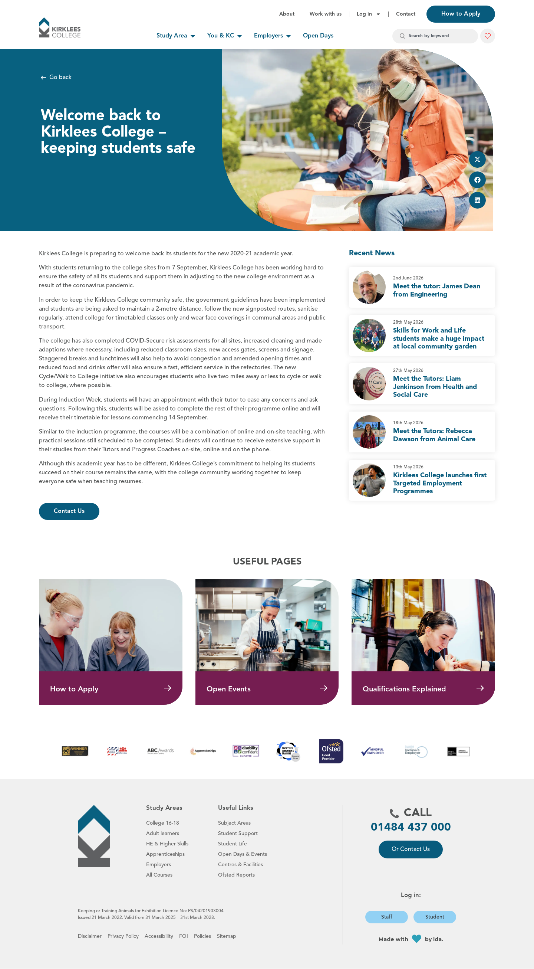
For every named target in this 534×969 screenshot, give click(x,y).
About (286, 14)
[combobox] (435, 36)
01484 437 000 (411, 828)
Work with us (326, 14)
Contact (405, 14)
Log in (369, 14)
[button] (487, 36)
